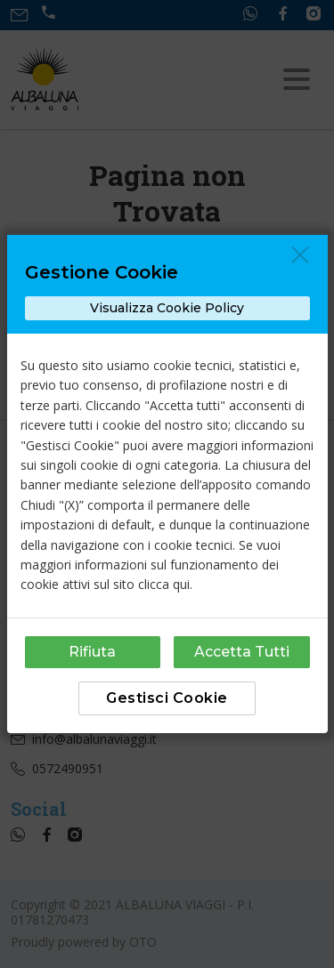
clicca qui (164, 584)
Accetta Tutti (241, 651)
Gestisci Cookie (167, 698)
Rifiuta (92, 651)
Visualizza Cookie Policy (167, 308)
